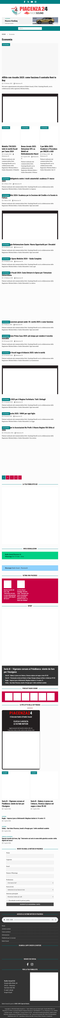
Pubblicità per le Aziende (9, 938)
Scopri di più (8, 992)
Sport (30, 606)
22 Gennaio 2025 (8, 355)
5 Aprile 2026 (7, 809)
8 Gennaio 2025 (8, 416)
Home (3, 926)
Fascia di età (10, 887)
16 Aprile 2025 (7, 154)
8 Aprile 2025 (26, 156)
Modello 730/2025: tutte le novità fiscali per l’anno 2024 (9, 149)
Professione (9, 880)
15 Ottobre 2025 (8, 83)
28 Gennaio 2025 (8, 341)
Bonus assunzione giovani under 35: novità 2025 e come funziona (28, 322)
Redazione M (18, 83)
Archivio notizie (6, 929)
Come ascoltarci (6, 932)
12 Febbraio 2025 (8, 278)
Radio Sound (16, 568)
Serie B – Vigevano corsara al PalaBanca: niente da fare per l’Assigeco (13, 803)
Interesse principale (12, 893)
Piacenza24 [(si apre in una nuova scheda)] (24, 568)
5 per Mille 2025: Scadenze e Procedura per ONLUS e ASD (48, 149)
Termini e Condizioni (46, 1016)
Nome (8, 853)
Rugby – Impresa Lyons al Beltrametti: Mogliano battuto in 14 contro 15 (24, 680)
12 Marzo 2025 (8, 184)
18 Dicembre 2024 (8, 433)
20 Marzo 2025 (46, 154)
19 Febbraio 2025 (8, 261)
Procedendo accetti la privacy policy (19, 900)
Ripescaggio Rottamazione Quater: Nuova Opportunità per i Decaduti (29, 244)
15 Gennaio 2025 (8, 402)
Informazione (5, 935)
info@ (11, 990)
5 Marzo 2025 (7, 200)
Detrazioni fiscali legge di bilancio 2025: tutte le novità (24, 352)
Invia (22, 556)
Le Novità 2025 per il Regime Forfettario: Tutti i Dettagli (24, 399)
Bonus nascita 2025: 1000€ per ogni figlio (19, 413)
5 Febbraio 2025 (8, 324)
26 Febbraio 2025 (8, 247)
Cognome (9, 859)
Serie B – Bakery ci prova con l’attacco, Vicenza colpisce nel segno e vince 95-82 (26, 675)
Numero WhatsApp (12, 873)
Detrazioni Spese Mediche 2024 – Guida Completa (22, 259)
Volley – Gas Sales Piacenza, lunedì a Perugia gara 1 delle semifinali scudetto (26, 683)
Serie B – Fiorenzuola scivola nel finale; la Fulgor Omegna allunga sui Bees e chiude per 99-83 (30, 678)
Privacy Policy (37, 1016)
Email (8, 866)
